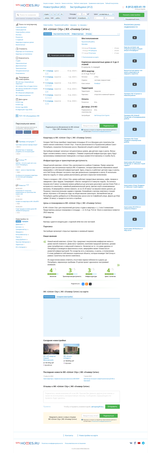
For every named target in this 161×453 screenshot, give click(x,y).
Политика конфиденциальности (52, 443)
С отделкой (19, 40)
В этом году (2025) (22, 107)
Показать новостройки (131, 15)
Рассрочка (19, 37)
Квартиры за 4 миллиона (24, 54)
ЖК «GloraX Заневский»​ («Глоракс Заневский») (27, 89)
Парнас (18, 237)
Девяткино (19, 224)
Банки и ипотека (67, 3)
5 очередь (49, 95)
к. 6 (50, 85)
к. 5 (47, 85)
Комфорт (97, 83)
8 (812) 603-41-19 (135, 6)
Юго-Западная (20, 247)
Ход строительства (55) (61, 34)
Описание (47, 34)
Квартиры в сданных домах (25, 42)
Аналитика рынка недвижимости (132, 25)
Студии (18, 61)
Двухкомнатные (21, 66)
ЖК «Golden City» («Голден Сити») (26, 86)
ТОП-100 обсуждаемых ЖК (29, 116)
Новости (57, 3)
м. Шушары (82, 25)
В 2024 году (19, 104)
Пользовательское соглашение (75, 443)
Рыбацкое (93, 50)
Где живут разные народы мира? (26, 145)
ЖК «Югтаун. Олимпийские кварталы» (25, 83)
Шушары (73, 25)
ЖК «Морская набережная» (25, 93)
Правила (47, 406)
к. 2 (50, 97)
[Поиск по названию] (27, 15)
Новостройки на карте (88, 435)
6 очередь (49, 101)
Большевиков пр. (21, 234)
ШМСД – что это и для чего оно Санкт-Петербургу (26, 164)
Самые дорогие (21, 30)
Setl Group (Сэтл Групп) (101, 115)
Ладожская (19, 244)
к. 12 (47, 103)
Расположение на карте (90, 57)
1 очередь (49, 71)
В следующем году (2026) (24, 109)
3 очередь (49, 83)
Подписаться (108, 126)
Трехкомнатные (21, 68)
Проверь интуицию (27, 141)
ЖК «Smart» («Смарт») (71, 351)
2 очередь (49, 77)
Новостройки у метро (23, 32)
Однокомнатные (21, 63)
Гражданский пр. (21, 229)
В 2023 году (19, 102)
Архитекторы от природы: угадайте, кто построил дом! (25, 150)
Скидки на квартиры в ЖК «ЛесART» (27, 201)
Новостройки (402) (54, 7)
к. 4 (47, 79)
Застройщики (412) (81, 7)
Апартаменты (20, 73)
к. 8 (47, 91)
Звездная (19, 232)
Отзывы (89, 34)
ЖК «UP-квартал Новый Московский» (51, 352)
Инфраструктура (77, 34)
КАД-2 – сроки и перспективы (25, 170)
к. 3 (47, 73)
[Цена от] (99, 18)
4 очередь (49, 89)
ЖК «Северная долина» (23, 95)
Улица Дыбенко (21, 239)
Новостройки (48, 25)
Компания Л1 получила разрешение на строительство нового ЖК (26, 192)
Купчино (19, 227)
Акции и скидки (48, 3)
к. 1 (47, 97)
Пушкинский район (61, 25)
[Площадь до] (84, 14)
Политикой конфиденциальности (101, 131)
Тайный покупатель (111, 3)
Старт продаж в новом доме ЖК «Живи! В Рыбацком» (26, 210)
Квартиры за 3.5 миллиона (24, 51)
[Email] (91, 126)
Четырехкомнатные (22, 71)
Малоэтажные (20, 45)
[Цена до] (110, 18)
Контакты (69, 435)
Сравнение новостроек (96, 3)
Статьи (23, 160)
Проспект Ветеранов (22, 242)
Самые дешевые (21, 27)
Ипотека (18, 35)
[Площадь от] (79, 14)
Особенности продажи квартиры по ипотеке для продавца (27, 176)
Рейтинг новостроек (80, 3)
